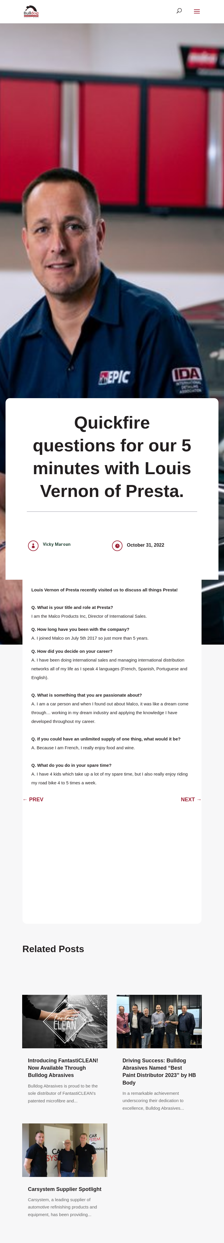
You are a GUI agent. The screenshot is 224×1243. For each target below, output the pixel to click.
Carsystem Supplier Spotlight (65, 1189)
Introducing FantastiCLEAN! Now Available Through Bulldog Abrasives (63, 1068)
